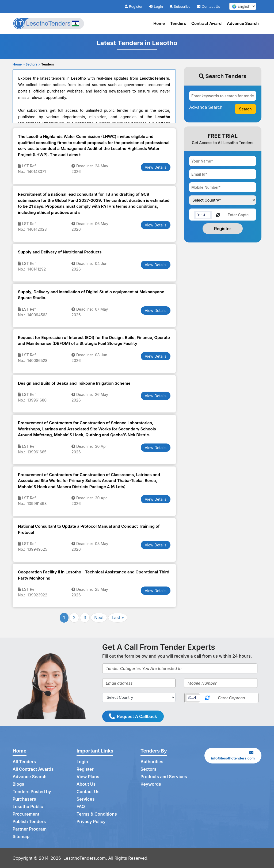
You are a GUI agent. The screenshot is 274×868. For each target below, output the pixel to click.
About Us (86, 784)
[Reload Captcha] (218, 214)
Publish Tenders (29, 821)
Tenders (178, 23)
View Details (155, 167)
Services (86, 799)
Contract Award (206, 23)
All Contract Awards (33, 769)
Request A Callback (133, 716)
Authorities (151, 761)
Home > (19, 64)
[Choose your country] (222, 200)
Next (99, 617)
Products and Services (163, 776)
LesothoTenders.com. (85, 858)
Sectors (148, 769)
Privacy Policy (91, 821)
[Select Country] (139, 697)
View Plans (88, 776)
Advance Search (243, 23)
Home (159, 23)
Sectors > (32, 64)
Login (156, 6)
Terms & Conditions (97, 814)
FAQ (81, 806)
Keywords (150, 784)
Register (133, 6)
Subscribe (180, 6)
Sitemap (21, 836)
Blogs (18, 784)
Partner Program (30, 829)
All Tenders (24, 761)
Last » (118, 617)
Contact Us (208, 6)
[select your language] (242, 6)
